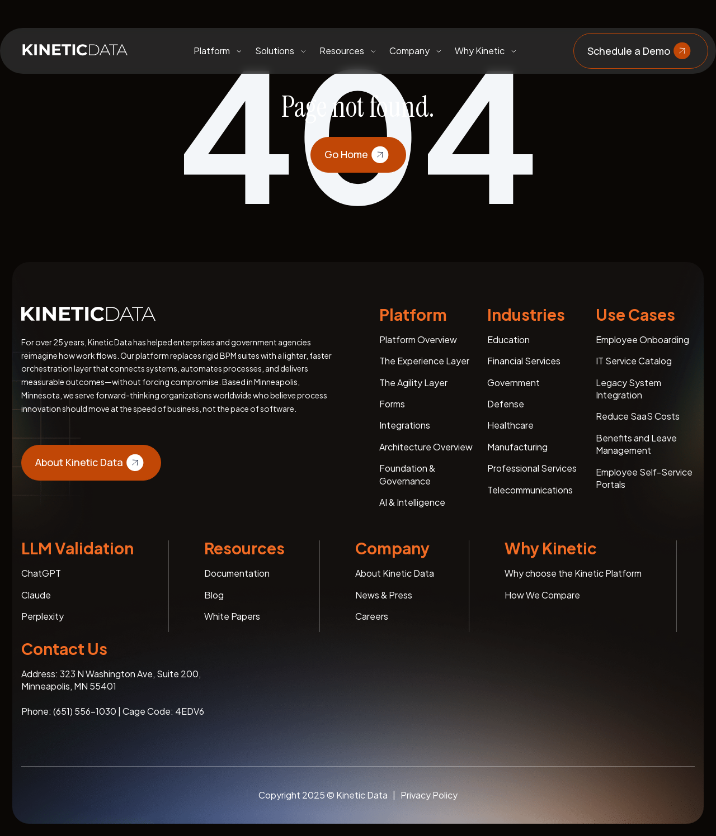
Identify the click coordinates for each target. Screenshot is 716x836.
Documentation (237, 573)
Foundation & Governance (407, 474)
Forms (392, 404)
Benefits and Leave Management (636, 444)
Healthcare (510, 425)
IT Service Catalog (634, 361)
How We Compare (542, 595)
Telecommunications (530, 490)
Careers (371, 616)
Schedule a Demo (640, 51)
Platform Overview (418, 339)
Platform (212, 50)
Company (409, 50)
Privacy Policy (429, 795)
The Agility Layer (413, 382)
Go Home (358, 154)
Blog (214, 595)
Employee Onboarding (642, 339)
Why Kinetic (480, 50)
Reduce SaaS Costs (638, 416)
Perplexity (42, 616)
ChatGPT (41, 573)
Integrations (404, 425)
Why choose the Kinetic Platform (573, 573)
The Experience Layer (424, 361)
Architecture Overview (426, 447)
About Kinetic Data (91, 462)
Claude (36, 595)
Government (513, 382)
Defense (505, 404)
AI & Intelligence (412, 502)
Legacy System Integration (628, 389)
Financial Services (523, 361)
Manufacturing (517, 447)
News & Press (383, 595)
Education (508, 339)
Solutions (274, 50)
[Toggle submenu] (239, 51)
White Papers (232, 616)
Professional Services (532, 468)
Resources (341, 50)
